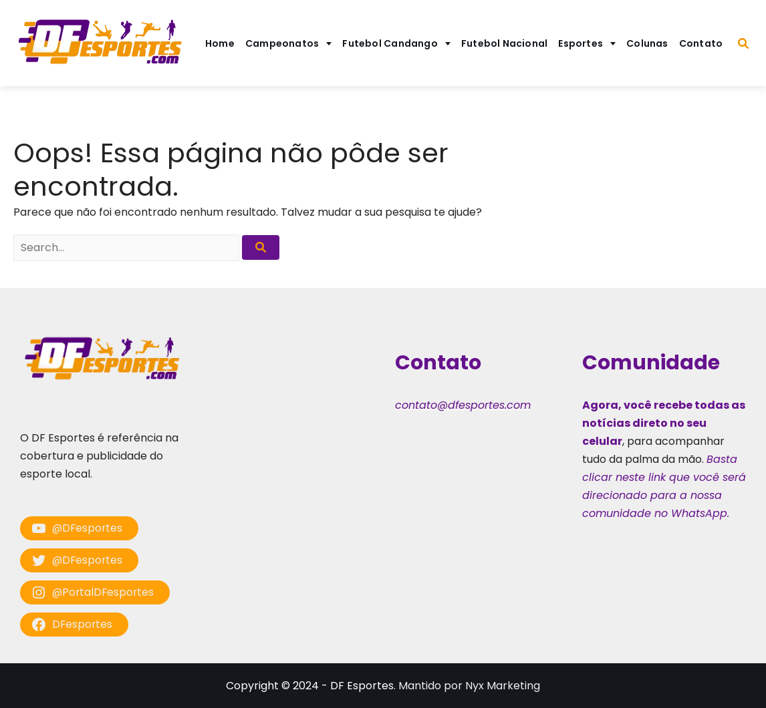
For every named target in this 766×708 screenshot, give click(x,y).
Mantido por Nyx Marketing (469, 685)
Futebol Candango (390, 43)
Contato (701, 43)
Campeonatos (282, 43)
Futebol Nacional (504, 43)
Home (220, 43)
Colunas (647, 43)
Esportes (580, 43)
